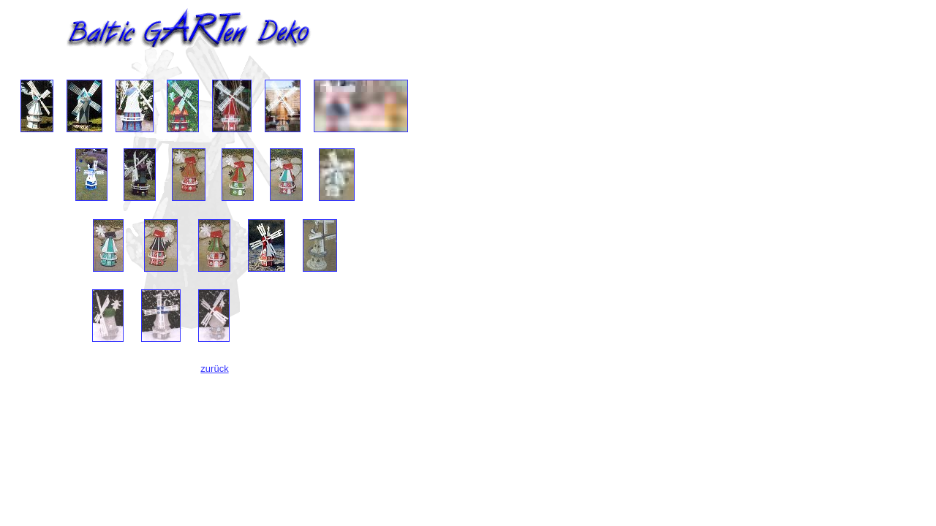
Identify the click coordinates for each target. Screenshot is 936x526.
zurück (214, 368)
